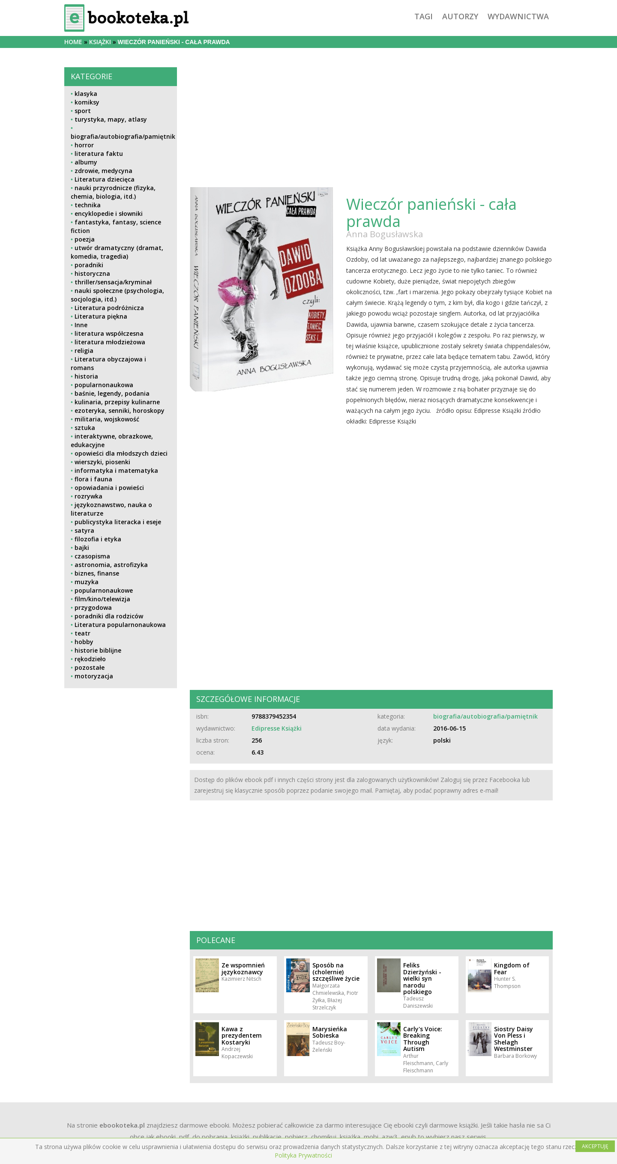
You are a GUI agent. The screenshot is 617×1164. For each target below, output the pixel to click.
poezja (85, 239)
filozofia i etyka (98, 539)
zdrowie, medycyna (103, 171)
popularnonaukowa (104, 385)
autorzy (460, 16)
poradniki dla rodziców (109, 616)
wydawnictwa (518, 16)
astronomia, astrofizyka (111, 565)
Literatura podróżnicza (109, 308)
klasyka (86, 94)
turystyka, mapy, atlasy (111, 119)
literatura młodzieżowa (110, 342)
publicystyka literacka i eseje (118, 522)
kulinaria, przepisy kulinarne (117, 402)
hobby (84, 642)
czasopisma (92, 556)
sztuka (85, 428)
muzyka (87, 582)
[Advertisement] (120, 754)
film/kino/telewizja (102, 599)
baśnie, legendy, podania (112, 393)
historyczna (92, 273)
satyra (84, 530)
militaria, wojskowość (107, 419)
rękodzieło (90, 659)
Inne (81, 325)
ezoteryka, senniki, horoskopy (120, 410)
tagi (423, 16)
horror (84, 145)
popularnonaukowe (104, 590)
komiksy (87, 102)
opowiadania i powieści (109, 488)
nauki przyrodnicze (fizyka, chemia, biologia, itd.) (113, 192)
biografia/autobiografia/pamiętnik (123, 136)
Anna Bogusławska (384, 234)
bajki (82, 547)
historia (86, 376)
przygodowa (93, 607)
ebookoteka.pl (122, 1125)
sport (83, 111)
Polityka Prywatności (303, 1155)
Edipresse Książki (277, 728)
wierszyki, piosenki (102, 462)
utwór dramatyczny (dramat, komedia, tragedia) (117, 252)
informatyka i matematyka (116, 470)
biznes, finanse (97, 573)
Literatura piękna (101, 316)
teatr (82, 633)
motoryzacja (94, 676)
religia (84, 350)
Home (73, 42)
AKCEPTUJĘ (595, 1146)
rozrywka (88, 496)
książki (100, 42)
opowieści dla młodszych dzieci (121, 453)
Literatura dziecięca (105, 179)
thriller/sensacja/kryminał (113, 282)
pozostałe (90, 667)
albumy (86, 162)
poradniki (89, 265)
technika (88, 205)
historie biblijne (98, 650)
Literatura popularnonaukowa (120, 625)
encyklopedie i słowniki (109, 213)
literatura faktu (99, 153)
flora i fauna (93, 479)
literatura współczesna (109, 333)
